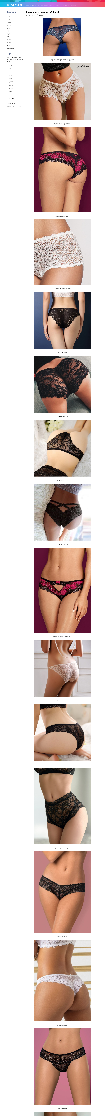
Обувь (8, 34)
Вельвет (11, 88)
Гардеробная (11, 51)
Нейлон (11, 91)
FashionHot (16, 5)
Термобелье (10, 22)
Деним (11, 82)
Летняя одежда (53, 5)
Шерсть (11, 72)
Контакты (73, 5)
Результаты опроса (14, 107)
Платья (9, 16)
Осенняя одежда (31, 5)
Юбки (8, 19)
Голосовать (12, 103)
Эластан (11, 95)
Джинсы (9, 36)
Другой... (11, 98)
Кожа (10, 78)
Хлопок (11, 65)
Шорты (9, 42)
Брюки (8, 28)
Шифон (11, 85)
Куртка (9, 39)
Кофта (8, 31)
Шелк (10, 75)
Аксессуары (10, 48)
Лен (10, 68)
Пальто (9, 25)
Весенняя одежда (42, 5)
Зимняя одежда (64, 5)
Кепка (8, 45)
